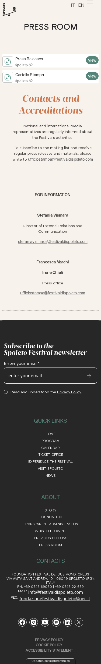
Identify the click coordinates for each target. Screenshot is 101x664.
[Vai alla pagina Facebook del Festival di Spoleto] (22, 622)
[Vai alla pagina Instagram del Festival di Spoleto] (33, 622)
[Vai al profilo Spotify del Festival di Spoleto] (56, 622)
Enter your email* (21, 363)
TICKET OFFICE (50, 454)
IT (73, 5)
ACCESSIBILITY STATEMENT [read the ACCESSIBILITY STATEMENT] (49, 650)
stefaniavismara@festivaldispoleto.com (53, 241)
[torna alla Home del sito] (15, 9)
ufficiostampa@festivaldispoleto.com (60, 159)
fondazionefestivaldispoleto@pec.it (54, 599)
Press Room (50, 545)
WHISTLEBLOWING (51, 531)
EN (81, 5)
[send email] (89, 375)
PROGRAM (50, 441)
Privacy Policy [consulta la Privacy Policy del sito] (69, 392)
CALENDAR (50, 448)
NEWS (51, 475)
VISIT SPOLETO (50, 468)
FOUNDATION (51, 517)
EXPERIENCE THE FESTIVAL (50, 461)
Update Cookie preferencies (51, 661)
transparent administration (50, 524)
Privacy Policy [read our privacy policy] (49, 640)
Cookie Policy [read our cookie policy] (49, 645)
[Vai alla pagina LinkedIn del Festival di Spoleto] (67, 622)
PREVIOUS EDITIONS (50, 538)
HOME (50, 434)
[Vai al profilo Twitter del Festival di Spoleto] (79, 622)
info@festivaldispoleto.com (55, 592)
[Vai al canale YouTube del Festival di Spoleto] (45, 622)
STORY (51, 510)
